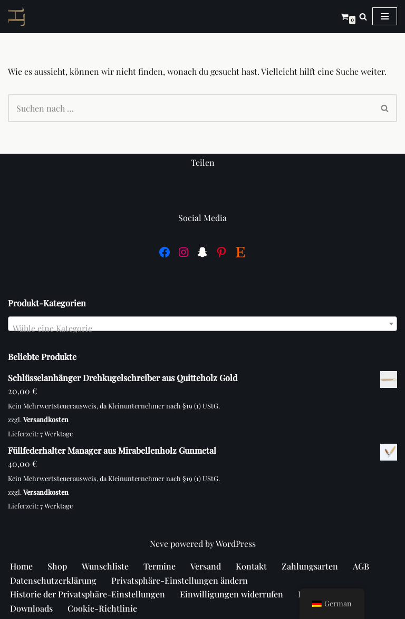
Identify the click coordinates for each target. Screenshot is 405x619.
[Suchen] (363, 17)
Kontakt (251, 566)
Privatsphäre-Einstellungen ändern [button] (179, 580)
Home (21, 566)
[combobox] (202, 323)
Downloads (31, 608)
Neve (159, 543)
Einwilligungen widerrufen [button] (231, 594)
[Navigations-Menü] (384, 16)
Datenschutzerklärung (53, 580)
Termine (159, 566)
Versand (205, 566)
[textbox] (202, 328)
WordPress (236, 543)
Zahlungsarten (310, 566)
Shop (57, 566)
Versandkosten (46, 419)
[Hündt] (19, 16)
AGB (361, 566)
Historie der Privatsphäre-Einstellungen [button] (87, 594)
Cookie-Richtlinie (102, 608)
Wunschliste (105, 566)
